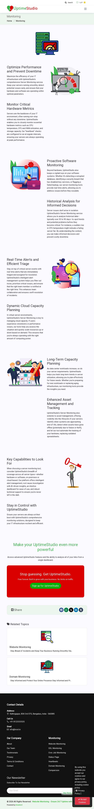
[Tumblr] (81, 610)
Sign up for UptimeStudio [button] (45, 585)
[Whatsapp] (66, 610)
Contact (10, 766)
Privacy (10, 757)
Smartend (19, 805)
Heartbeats (53, 762)
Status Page (53, 757)
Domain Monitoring (56, 766)
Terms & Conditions (15, 762)
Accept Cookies (82, 800)
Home (9, 21)
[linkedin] (76, 610)
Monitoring (20, 21)
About (9, 744)
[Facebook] (61, 610)
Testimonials (12, 753)
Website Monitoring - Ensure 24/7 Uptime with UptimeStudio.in (59, 801)
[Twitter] (71, 610)
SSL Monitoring (55, 748)
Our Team (11, 748)
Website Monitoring (56, 744)
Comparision (53, 770)
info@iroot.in (15, 729)
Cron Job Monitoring (57, 753)
